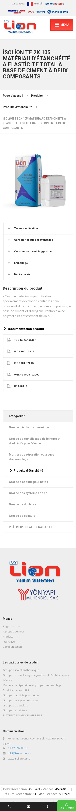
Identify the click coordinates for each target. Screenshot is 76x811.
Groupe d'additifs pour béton (28, 482)
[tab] (38, 228)
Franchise (9, 641)
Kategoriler (17, 416)
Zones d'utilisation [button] (26, 228)
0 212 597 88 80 (18, 748)
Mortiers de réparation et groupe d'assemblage (31, 457)
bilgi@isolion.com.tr (19, 753)
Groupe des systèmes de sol (28, 493)
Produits (37, 95)
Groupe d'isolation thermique (29, 427)
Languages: (18, 3)
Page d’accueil (13, 95)
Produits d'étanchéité (17, 107)
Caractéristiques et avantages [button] (33, 239)
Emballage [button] (21, 262)
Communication (12, 646)
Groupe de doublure (22, 504)
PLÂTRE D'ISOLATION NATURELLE (31, 527)
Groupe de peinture (22, 515)
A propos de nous (14, 631)
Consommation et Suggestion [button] (33, 251)
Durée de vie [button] (22, 274)
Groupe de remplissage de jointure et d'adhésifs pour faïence (34, 441)
